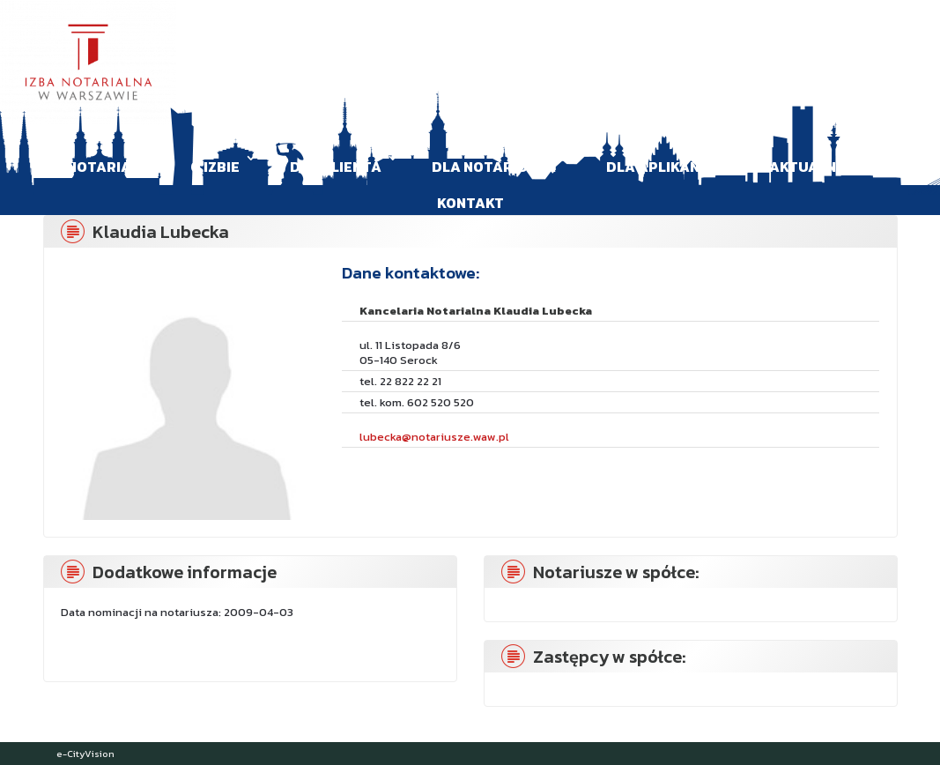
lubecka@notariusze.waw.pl (434, 436)
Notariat (103, 166)
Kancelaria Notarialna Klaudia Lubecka (475, 310)
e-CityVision (85, 753)
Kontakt (470, 202)
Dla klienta (335, 166)
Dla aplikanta (662, 166)
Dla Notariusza (494, 166)
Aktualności (819, 166)
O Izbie (215, 166)
